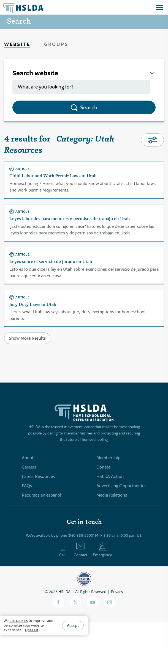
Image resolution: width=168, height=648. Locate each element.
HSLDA (64, 591)
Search (88, 107)
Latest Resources (38, 476)
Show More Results (27, 338)
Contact (80, 549)
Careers (29, 467)
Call (62, 549)
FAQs (27, 486)
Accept (73, 625)
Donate (103, 467)
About (28, 458)
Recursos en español (41, 495)
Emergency (102, 549)
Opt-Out (31, 630)
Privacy (117, 591)
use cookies (18, 620)
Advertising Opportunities (121, 486)
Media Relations (111, 495)
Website (17, 44)
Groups (56, 44)
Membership (108, 458)
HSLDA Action (110, 476)
